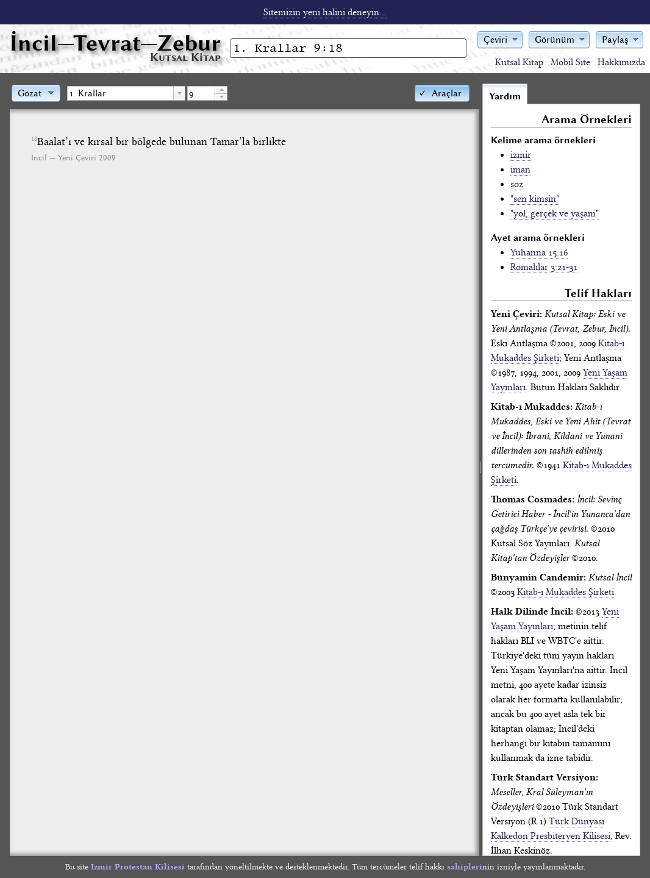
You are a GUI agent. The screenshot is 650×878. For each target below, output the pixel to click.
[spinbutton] (201, 93)
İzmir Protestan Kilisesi (138, 867)
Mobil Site (570, 62)
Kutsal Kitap (519, 62)
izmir (520, 154)
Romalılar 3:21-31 (543, 267)
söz (516, 184)
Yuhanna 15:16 (539, 252)
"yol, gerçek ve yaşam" (554, 213)
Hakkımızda (621, 62)
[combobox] (126, 93)
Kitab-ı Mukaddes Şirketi (565, 592)
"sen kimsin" (534, 198)
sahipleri (464, 867)
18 (34, 139)
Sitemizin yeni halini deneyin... (325, 12)
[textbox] (120, 93)
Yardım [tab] (505, 96)
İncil (115, 43)
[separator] (480, 469)
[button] (500, 39)
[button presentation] (179, 93)
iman (520, 169)
